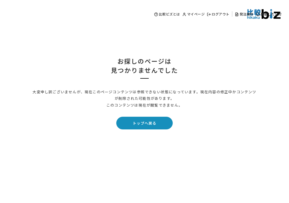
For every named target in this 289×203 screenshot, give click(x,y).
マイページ (193, 14)
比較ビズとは (167, 14)
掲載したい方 (269, 14)
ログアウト (218, 14)
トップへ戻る (144, 123)
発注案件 (244, 14)
